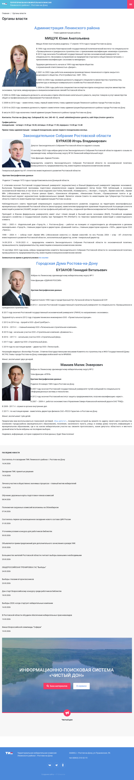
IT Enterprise (60, 774)
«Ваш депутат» (60, 421)
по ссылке (43, 258)
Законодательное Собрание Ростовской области (67, 135)
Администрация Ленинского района (67, 28)
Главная (5, 13)
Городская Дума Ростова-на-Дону (67, 263)
